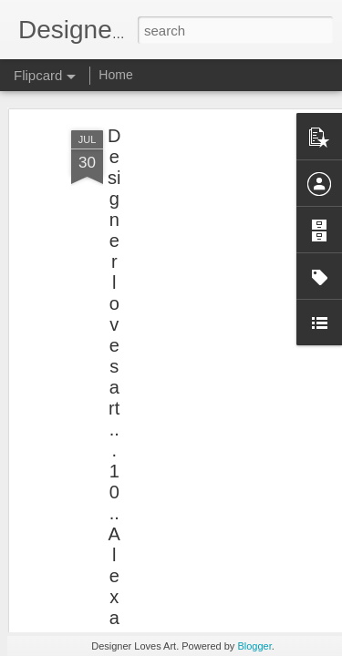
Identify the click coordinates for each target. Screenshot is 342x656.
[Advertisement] (185, 201)
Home (115, 74)
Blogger (254, 646)
